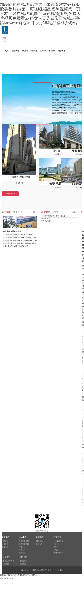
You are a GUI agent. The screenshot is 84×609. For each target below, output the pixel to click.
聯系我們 (23, 557)
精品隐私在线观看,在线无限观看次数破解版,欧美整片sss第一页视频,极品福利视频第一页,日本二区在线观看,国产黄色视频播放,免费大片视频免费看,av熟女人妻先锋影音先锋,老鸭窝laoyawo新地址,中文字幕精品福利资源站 (40, 13)
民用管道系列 (24, 544)
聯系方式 (23, 561)
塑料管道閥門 (46, 221)
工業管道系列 (24, 541)
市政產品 (22, 547)
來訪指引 (6, 564)
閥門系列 (22, 550)
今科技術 (59, 570)
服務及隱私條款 (8, 561)
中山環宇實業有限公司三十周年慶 (53, 216)
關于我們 (5, 537)
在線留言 (23, 564)
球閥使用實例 (58, 553)
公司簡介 (5, 541)
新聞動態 (40, 537)
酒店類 (55, 547)
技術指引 (39, 544)
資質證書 (5, 547)
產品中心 (22, 537)
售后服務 (6, 557)
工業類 (55, 550)
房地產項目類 (58, 541)
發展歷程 (5, 544)
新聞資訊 (39, 541)
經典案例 (57, 537)
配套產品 (22, 553)
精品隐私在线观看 (6, 578)
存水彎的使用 (46, 218)
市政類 (55, 544)
